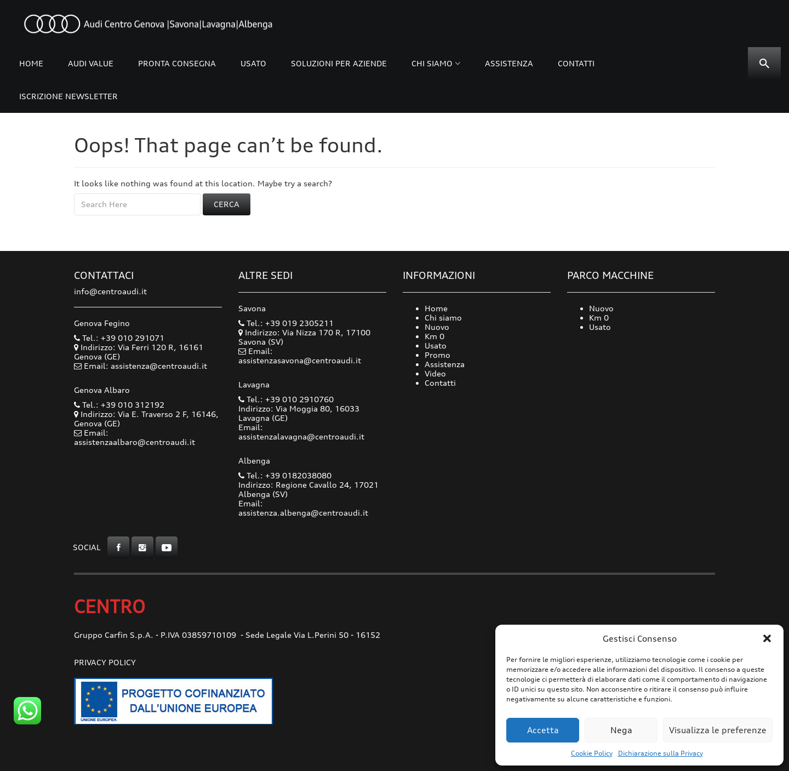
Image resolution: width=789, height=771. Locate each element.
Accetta (543, 730)
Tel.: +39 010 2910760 (286, 399)
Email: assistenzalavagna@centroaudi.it (301, 431)
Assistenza (509, 63)
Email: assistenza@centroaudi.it (145, 365)
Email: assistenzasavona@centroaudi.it (299, 355)
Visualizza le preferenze (718, 730)
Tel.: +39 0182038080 (284, 475)
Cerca (226, 204)
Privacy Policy (105, 662)
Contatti (576, 63)
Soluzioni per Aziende (339, 63)
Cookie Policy (592, 753)
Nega (621, 730)
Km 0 (434, 336)
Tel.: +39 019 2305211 (286, 323)
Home (31, 63)
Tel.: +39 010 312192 (119, 404)
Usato (253, 63)
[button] (767, 638)
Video (435, 373)
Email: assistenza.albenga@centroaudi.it (303, 508)
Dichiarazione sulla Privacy (660, 753)
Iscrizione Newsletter (68, 96)
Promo (437, 354)
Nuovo (437, 327)
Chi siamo (432, 63)
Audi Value (90, 63)
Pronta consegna (177, 63)
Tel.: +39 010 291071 (119, 337)
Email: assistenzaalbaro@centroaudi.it (134, 437)
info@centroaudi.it (110, 291)
